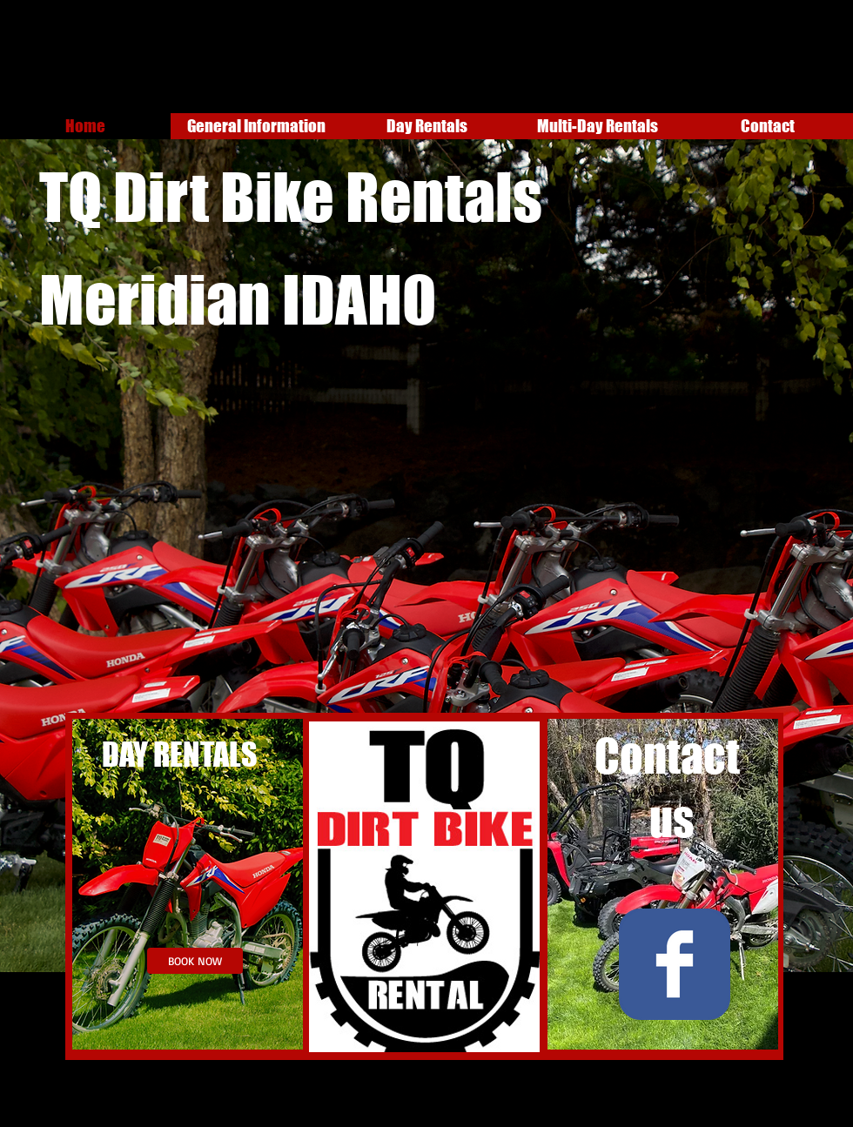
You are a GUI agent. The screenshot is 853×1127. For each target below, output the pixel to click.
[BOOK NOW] (195, 961)
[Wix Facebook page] (674, 964)
